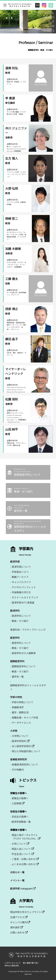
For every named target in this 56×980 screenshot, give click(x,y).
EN (37, 5)
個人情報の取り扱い (31, 963)
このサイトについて (12, 963)
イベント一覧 (17, 880)
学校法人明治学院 (11, 965)
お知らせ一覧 (17, 872)
